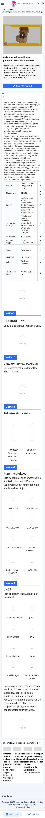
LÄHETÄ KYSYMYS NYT (22, 86)
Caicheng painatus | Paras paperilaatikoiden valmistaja (22, 12)
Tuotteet (10, 9)
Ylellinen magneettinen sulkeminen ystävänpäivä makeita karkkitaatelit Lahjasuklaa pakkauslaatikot (32, 763)
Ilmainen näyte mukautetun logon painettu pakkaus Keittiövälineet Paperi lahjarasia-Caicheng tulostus (10, 767)
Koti (3, 9)
